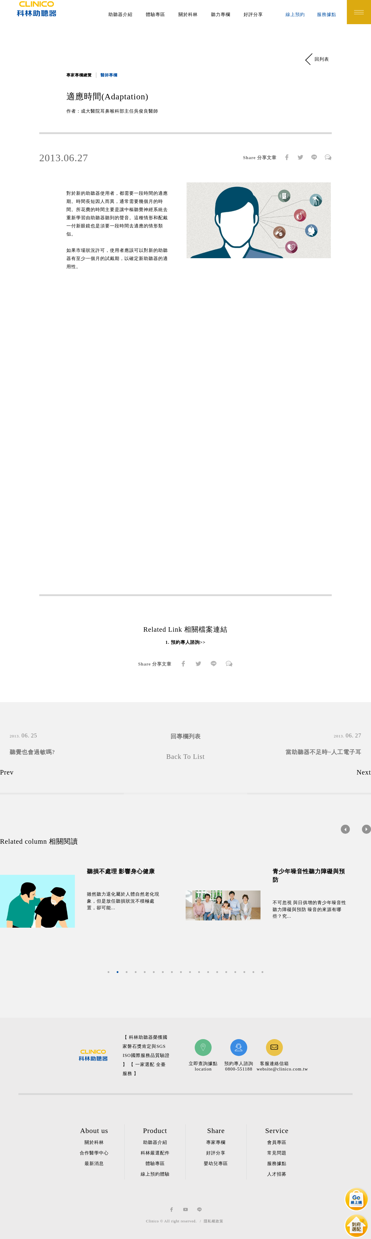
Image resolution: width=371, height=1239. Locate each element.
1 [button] (109, 972)
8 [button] (172, 972)
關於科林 (188, 14)
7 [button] (163, 972)
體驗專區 (155, 14)
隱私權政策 (213, 1221)
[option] (93, 901)
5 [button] (145, 972)
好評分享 (253, 14)
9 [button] (181, 972)
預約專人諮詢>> (188, 642)
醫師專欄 (109, 75)
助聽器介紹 (120, 14)
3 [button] (127, 972)
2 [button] (118, 972)
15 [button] (235, 972)
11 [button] (199, 972)
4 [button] (136, 972)
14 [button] (226, 972)
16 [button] (244, 972)
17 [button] (254, 972)
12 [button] (208, 972)
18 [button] (263, 972)
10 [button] (190, 972)
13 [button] (217, 972)
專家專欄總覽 (79, 75)
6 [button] (154, 972)
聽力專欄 (220, 14)
